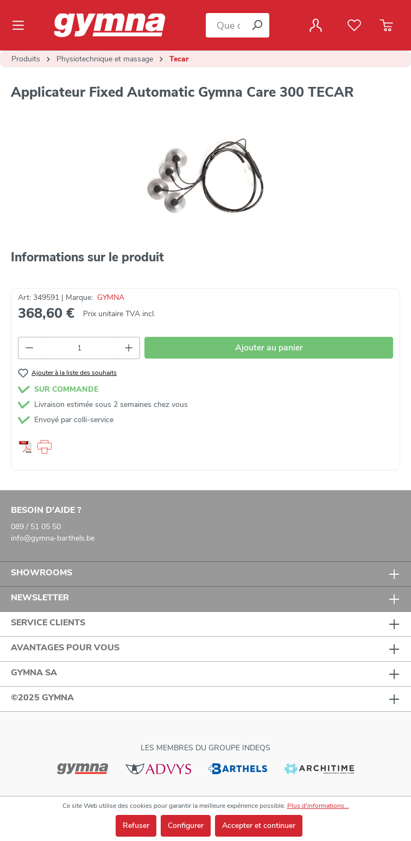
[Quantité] (79, 348)
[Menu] (21, 25)
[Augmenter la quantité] (129, 348)
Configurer (186, 825)
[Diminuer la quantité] (29, 348)
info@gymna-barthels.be (52, 538)
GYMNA (110, 297)
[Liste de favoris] (354, 25)
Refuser (136, 825)
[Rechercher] (256, 25)
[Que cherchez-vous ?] (225, 25)
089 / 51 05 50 (36, 527)
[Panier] (386, 25)
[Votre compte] (315, 25)
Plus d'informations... (318, 805)
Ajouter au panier (269, 348)
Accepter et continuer (258, 825)
